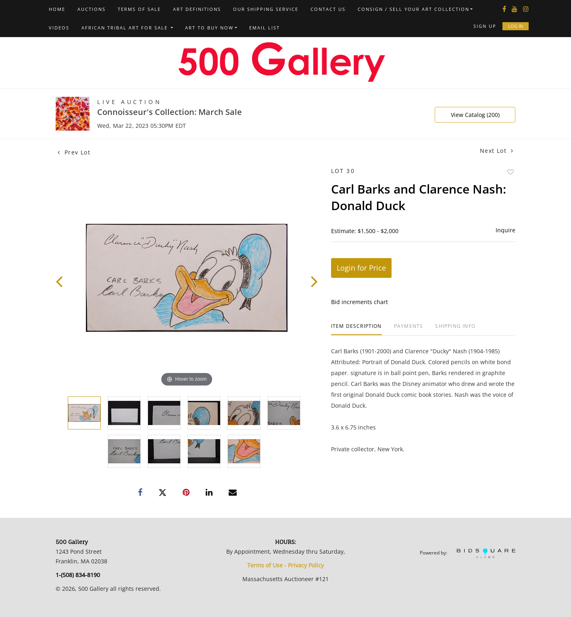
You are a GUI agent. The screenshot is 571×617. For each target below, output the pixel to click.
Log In (515, 26)
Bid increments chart (359, 302)
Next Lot (496, 150)
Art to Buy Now (209, 28)
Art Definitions (197, 9)
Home (57, 9)
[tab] (356, 329)
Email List (264, 28)
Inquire (505, 230)
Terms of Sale (139, 9)
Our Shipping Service (265, 9)
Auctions (91, 9)
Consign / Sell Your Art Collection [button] (413, 9)
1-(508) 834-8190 (78, 575)
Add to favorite (510, 172)
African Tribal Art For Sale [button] (125, 28)
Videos (59, 28)
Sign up (484, 26)
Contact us (328, 9)
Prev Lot (74, 152)
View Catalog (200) (475, 115)
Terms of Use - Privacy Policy (285, 565)
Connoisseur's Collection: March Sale (169, 111)
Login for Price (361, 268)
